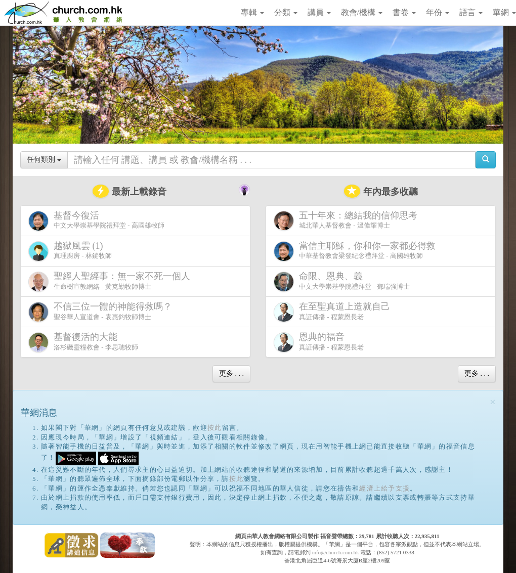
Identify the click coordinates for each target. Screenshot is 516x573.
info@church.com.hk (335, 552)
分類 (285, 12)
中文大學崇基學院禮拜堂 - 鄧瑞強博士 (342, 281)
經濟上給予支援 (384, 488)
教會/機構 (361, 12)
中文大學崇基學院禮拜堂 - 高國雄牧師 (96, 220)
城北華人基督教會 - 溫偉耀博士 (347, 220)
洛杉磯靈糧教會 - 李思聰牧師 (83, 342)
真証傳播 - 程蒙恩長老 (334, 311)
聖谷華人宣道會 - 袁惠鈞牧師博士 (102, 311)
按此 (214, 427)
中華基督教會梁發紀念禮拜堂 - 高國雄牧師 (357, 251)
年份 (437, 12)
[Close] (493, 402)
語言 (471, 12)
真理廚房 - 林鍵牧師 (70, 251)
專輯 (252, 12)
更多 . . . (231, 373)
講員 (319, 12)
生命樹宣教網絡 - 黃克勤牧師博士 (111, 281)
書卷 (404, 12)
